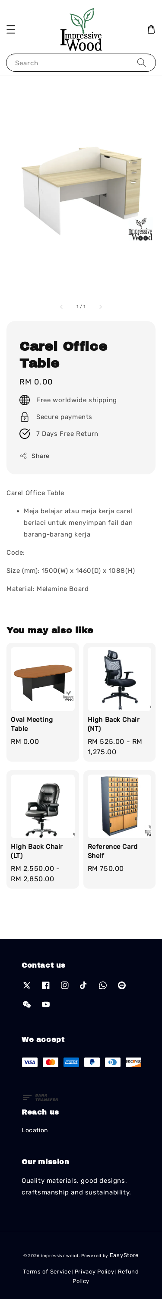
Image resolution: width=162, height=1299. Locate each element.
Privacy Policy (94, 1271)
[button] (10, 29)
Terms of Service (47, 1271)
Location (35, 1130)
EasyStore (124, 1255)
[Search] (142, 62)
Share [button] (34, 456)
